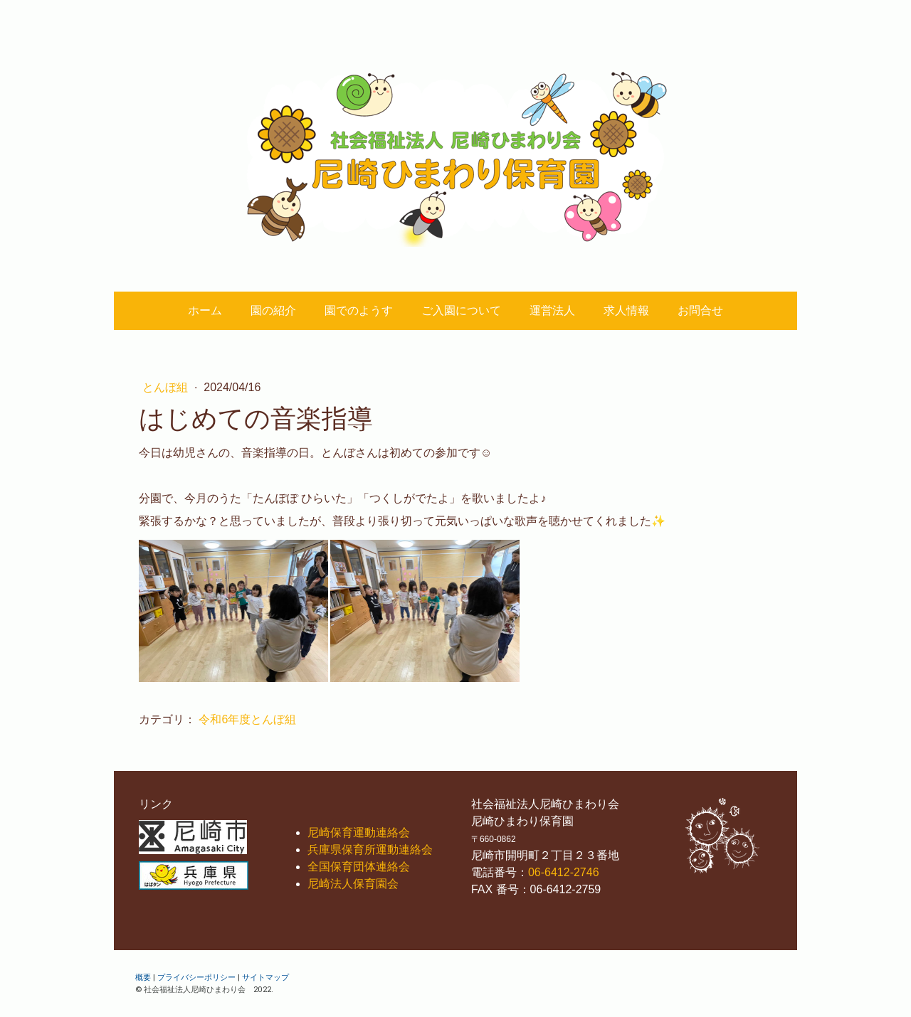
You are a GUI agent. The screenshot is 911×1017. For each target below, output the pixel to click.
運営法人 (552, 310)
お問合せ (700, 310)
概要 (143, 976)
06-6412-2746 (563, 872)
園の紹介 (273, 310)
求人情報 (626, 310)
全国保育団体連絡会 (358, 867)
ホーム (205, 310)
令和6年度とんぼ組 (247, 719)
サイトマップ (265, 976)
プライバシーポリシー (196, 976)
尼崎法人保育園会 (353, 884)
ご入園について (461, 310)
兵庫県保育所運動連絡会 (370, 849)
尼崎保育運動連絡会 (358, 832)
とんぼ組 (166, 387)
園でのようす (359, 310)
